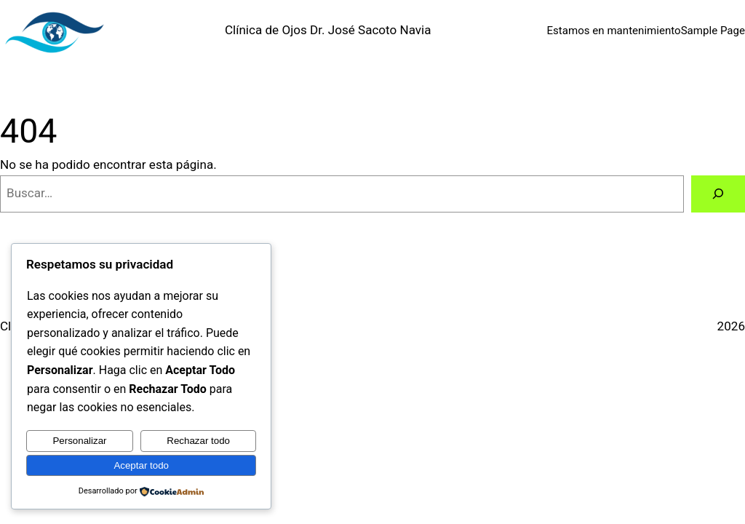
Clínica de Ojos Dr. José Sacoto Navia (328, 30)
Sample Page (713, 30)
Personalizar (79, 440)
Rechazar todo (198, 440)
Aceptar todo (141, 465)
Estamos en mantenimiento (613, 30)
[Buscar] (718, 194)
